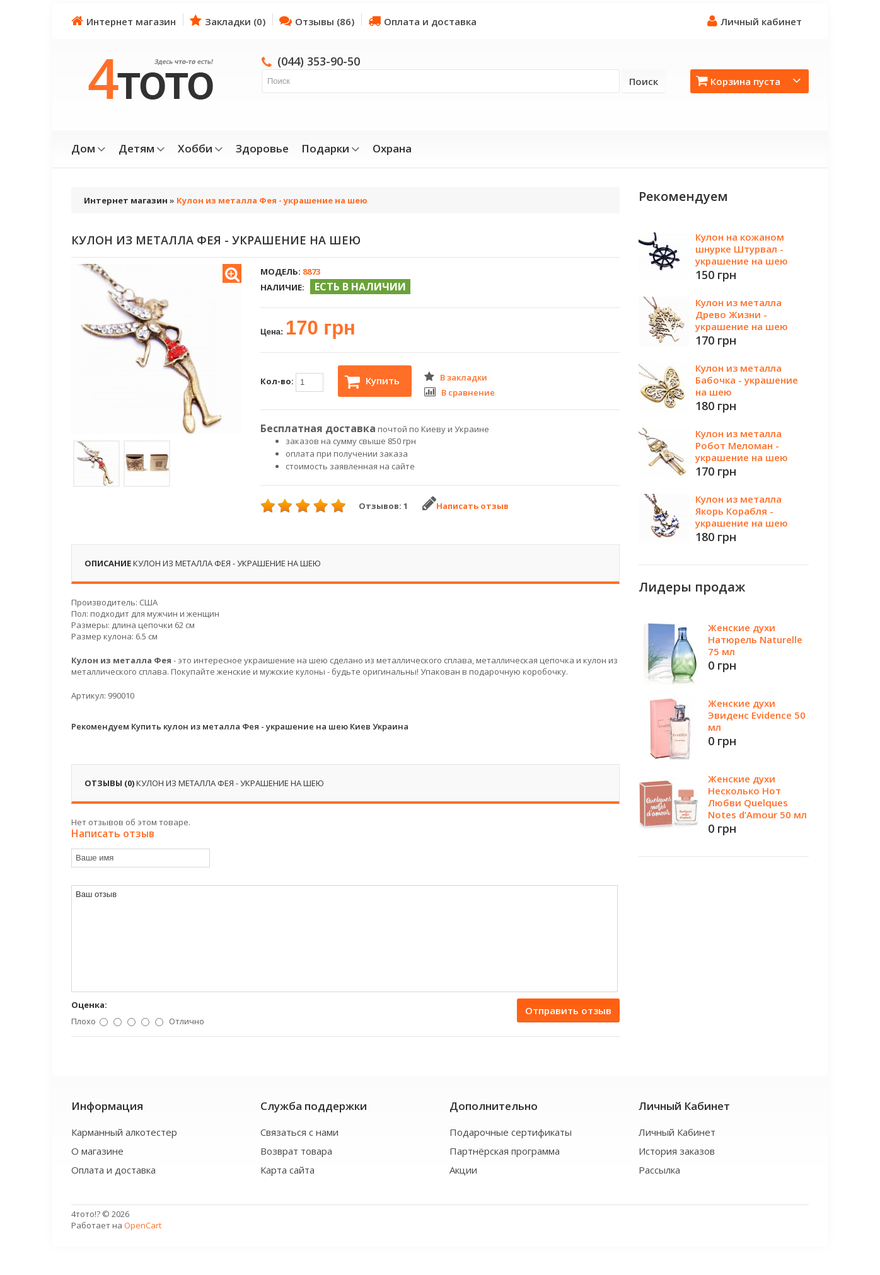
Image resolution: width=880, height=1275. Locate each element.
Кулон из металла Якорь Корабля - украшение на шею (741, 511)
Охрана (392, 148)
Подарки (330, 148)
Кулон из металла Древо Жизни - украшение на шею (741, 314)
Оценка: (89, 1004)
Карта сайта (287, 1170)
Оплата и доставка (422, 21)
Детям (142, 148)
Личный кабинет (754, 21)
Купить (372, 382)
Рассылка (659, 1170)
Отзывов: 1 (383, 506)
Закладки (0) (227, 21)
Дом (88, 148)
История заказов (677, 1151)
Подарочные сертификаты (510, 1132)
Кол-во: (291, 382)
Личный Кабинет (677, 1132)
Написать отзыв (465, 506)
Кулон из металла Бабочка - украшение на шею (746, 380)
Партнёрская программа (504, 1151)
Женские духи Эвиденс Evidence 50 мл (757, 715)
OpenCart (142, 1225)
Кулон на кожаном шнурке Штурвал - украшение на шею (741, 249)
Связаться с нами (299, 1132)
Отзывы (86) (316, 21)
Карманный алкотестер (124, 1132)
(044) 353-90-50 (318, 61)
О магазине (97, 1151)
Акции (463, 1170)
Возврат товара (296, 1151)
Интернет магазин (123, 21)
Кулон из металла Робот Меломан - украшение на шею (741, 445)
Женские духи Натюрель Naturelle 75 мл (755, 639)
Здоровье (262, 148)
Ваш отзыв (344, 938)
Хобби (200, 148)
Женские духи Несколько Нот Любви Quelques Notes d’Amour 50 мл (757, 796)
